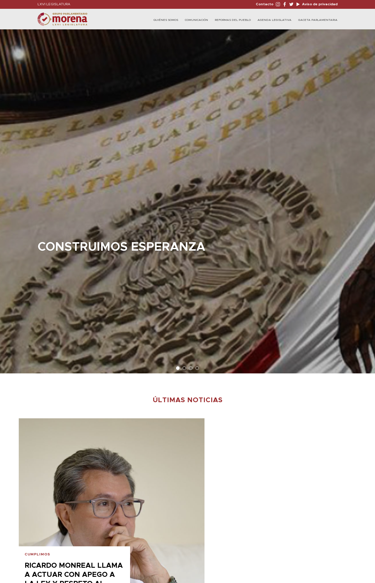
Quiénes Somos (166, 19)
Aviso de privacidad (319, 4)
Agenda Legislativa (275, 19)
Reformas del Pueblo (233, 19)
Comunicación (196, 19)
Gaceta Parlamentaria (318, 19)
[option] (187, 198)
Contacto (264, 4)
